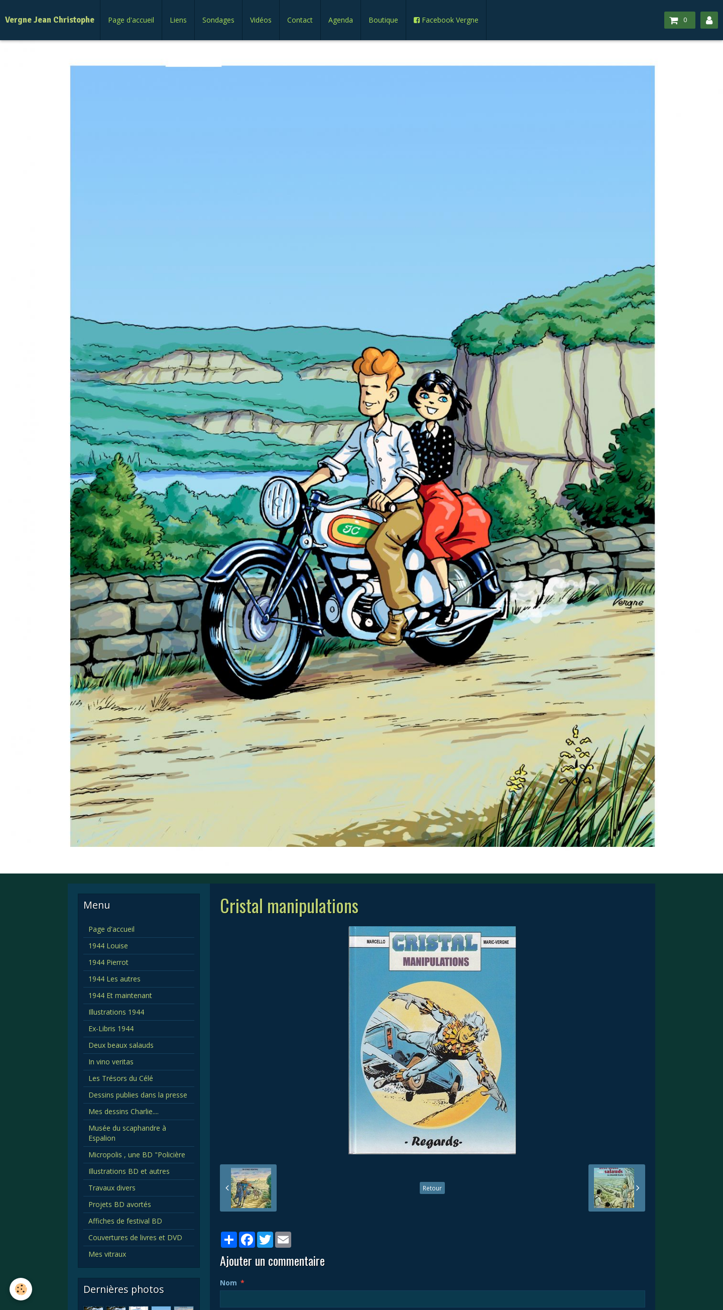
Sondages (218, 20)
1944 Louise (108, 945)
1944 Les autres (114, 979)
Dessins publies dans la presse (137, 1095)
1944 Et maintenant (120, 995)
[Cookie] (21, 1289)
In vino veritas (111, 1061)
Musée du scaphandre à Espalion (127, 1133)
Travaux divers (112, 1187)
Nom (228, 1282)
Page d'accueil (131, 20)
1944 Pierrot (108, 962)
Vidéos (261, 20)
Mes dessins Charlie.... (123, 1111)
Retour (432, 1188)
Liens (178, 20)
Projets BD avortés (119, 1204)
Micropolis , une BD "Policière (136, 1154)
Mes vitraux (107, 1254)
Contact (300, 20)
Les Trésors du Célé (120, 1078)
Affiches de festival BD (125, 1221)
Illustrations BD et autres (129, 1171)
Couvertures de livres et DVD (135, 1237)
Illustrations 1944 (116, 1012)
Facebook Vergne (446, 20)
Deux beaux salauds (121, 1045)
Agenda (340, 20)
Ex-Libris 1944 (111, 1028)
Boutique (383, 20)
